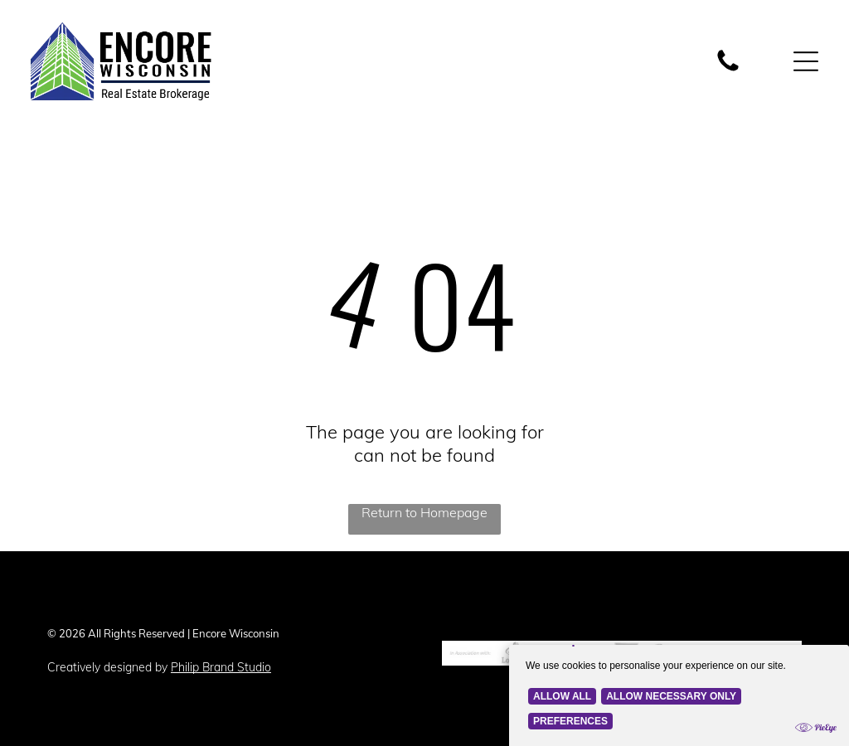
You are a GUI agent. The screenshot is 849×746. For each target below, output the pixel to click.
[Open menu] (805, 59)
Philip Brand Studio (221, 663)
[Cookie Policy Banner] (679, 673)
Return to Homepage (424, 508)
